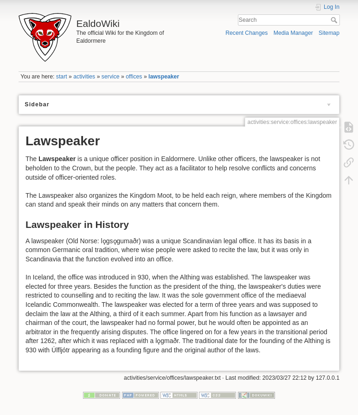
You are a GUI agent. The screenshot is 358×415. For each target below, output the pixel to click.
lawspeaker (163, 76)
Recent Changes (246, 33)
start (61, 76)
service (111, 76)
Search (335, 20)
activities (84, 76)
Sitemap (329, 33)
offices (134, 76)
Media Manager (293, 33)
